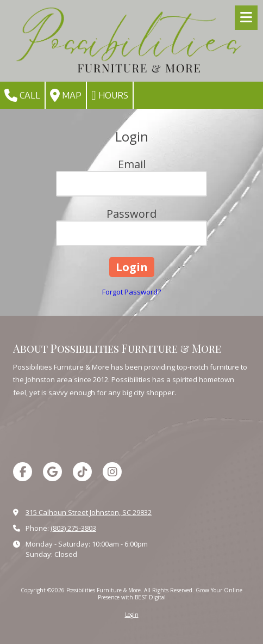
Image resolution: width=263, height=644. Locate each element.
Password (131, 213)
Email (132, 164)
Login (132, 614)
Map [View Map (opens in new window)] (66, 95)
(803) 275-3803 (73, 528)
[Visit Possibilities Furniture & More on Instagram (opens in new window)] (112, 471)
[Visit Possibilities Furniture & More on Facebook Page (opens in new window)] (22, 471)
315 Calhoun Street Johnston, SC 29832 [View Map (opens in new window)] (89, 512)
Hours (109, 95)
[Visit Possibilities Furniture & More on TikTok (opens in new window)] (82, 471)
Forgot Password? (131, 292)
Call (22, 95)
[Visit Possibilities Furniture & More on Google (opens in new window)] (52, 471)
